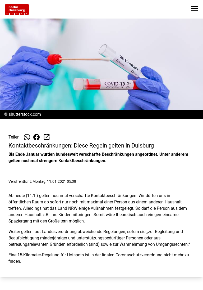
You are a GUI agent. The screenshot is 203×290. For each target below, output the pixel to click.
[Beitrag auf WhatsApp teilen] (27, 137)
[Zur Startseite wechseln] (17, 9)
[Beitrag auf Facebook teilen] (36, 137)
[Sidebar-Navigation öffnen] (194, 9)
